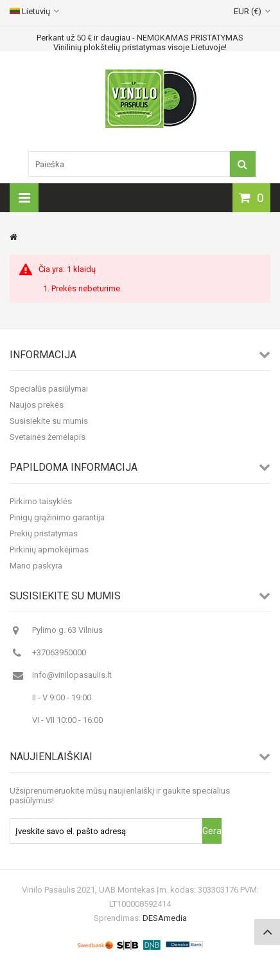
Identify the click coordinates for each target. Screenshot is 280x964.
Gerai (212, 831)
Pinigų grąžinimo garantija (57, 517)
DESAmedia (165, 918)
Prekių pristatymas (44, 533)
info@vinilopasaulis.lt (72, 675)
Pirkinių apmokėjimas (49, 549)
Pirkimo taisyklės (41, 501)
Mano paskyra (36, 565)
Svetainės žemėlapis (47, 437)
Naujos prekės (37, 405)
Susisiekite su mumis (49, 421)
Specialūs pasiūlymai (49, 389)
